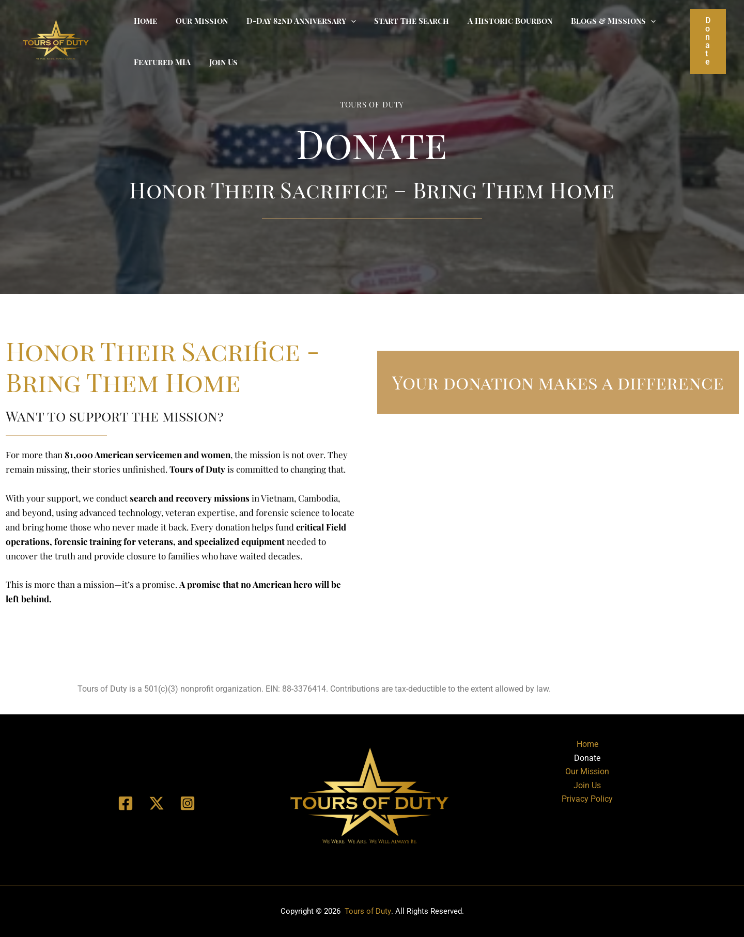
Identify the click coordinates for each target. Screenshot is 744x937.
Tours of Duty (368, 911)
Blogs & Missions (596, 20)
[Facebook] (125, 803)
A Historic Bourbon (496, 20)
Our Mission (197, 20)
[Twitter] (156, 803)
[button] (708, 41)
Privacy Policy (587, 799)
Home (144, 20)
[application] (343, 20)
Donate (587, 758)
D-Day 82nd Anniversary (293, 20)
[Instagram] (187, 803)
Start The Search (401, 20)
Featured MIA (160, 62)
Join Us (219, 62)
